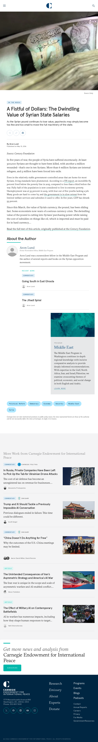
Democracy (34, 404)
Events (77, 688)
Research (55, 683)
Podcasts (79, 698)
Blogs (77, 693)
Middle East (73, 404)
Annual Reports (80, 707)
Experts (54, 702)
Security (59, 404)
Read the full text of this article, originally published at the (48, 229)
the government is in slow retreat (60, 194)
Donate (54, 709)
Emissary (25, 498)
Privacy (77, 714)
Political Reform (17, 404)
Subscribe (12, 668)
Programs (79, 683)
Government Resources (84, 721)
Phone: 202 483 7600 (12, 704)
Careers (77, 710)
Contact (77, 704)
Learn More (60, 388)
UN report (69, 180)
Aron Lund (14, 144)
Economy (47, 404)
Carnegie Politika (30, 464)
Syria (11, 410)
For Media (78, 717)
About (53, 696)
